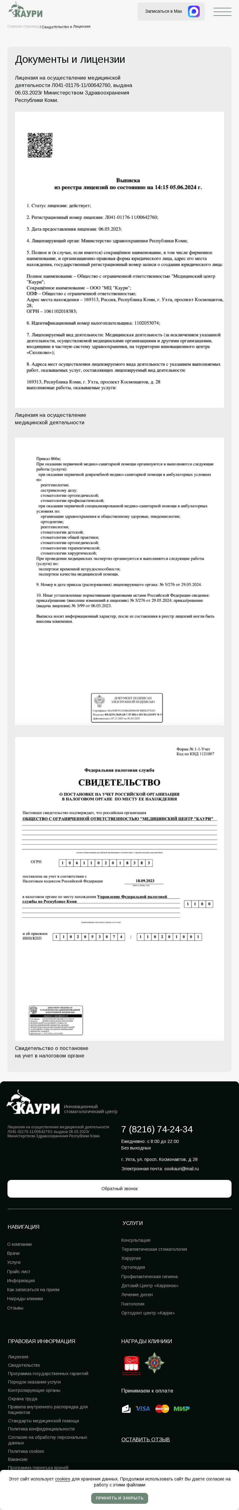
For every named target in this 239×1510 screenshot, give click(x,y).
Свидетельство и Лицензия (66, 26)
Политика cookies (26, 1451)
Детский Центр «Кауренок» (150, 1285)
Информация (21, 1280)
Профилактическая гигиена (149, 1276)
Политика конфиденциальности (41, 1428)
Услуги (14, 1262)
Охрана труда (22, 1398)
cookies (62, 1478)
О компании (19, 1244)
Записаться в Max (163, 11)
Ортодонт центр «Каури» (148, 1312)
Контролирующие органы (34, 1390)
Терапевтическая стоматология (154, 1249)
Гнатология (132, 1303)
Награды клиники (146, 1341)
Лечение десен (137, 1294)
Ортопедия (133, 1267)
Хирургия (131, 1258)
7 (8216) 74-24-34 (157, 1129)
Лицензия (18, 1356)
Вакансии (17, 1459)
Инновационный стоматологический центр (91, 1109)
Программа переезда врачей (38, 1467)
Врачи (13, 1253)
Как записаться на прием (33, 1289)
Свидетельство (24, 1365)
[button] (119, 1189)
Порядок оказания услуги (34, 1381)
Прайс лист (18, 1271)
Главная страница (23, 26)
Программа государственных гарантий (48, 1373)
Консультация (135, 1240)
